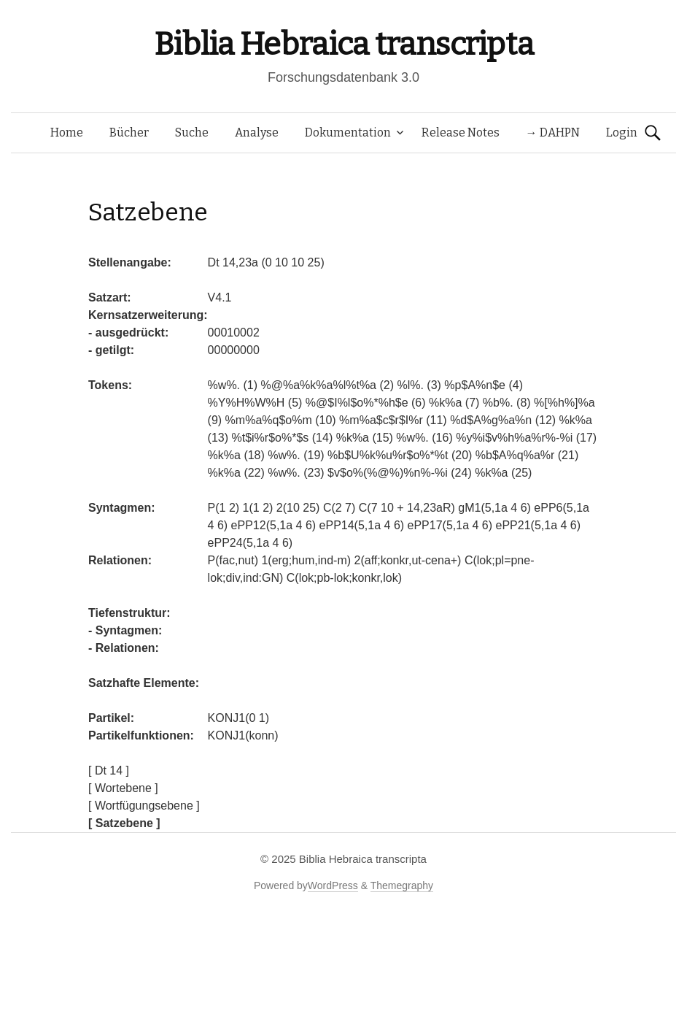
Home (66, 132)
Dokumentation (348, 132)
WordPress (333, 885)
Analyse (257, 132)
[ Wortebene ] (123, 788)
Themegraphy (401, 885)
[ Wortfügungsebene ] (144, 805)
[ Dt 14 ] (108, 770)
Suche (192, 132)
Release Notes (461, 132)
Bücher (129, 132)
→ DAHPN (553, 132)
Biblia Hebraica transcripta (343, 44)
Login (621, 132)
